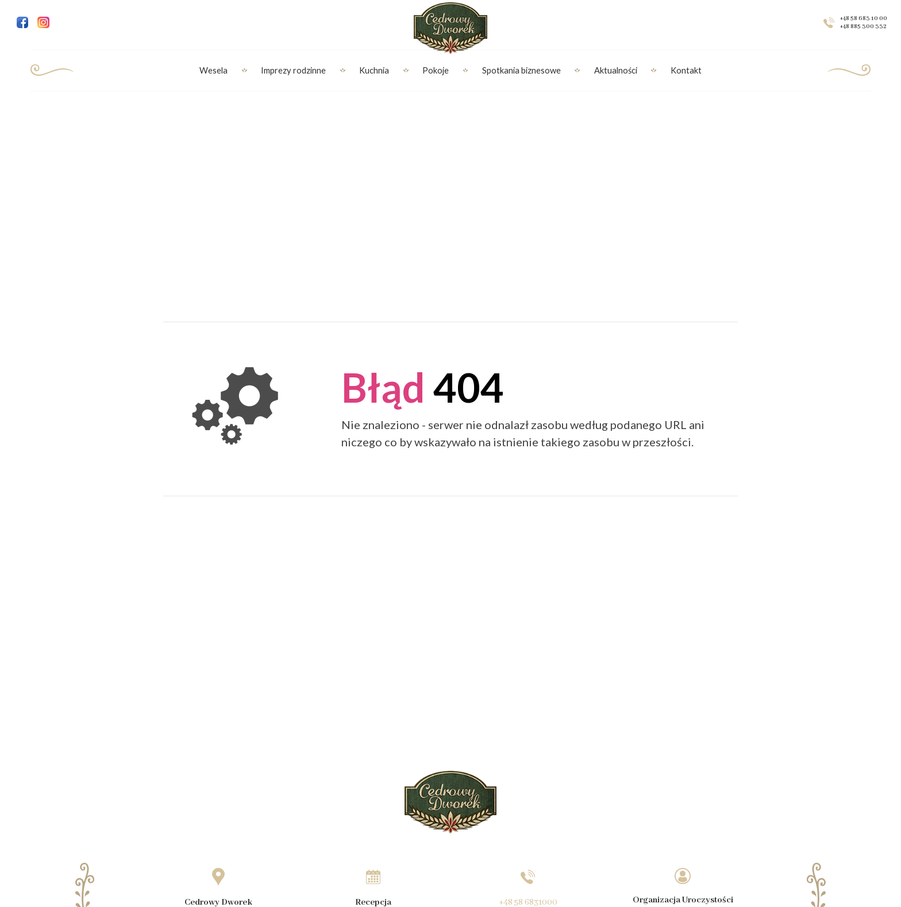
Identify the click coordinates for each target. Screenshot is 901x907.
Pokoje (435, 70)
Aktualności (615, 70)
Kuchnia (374, 70)
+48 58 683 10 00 (863, 18)
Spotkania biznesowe (521, 70)
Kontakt (686, 70)
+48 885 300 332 (863, 26)
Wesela (213, 70)
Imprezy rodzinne (293, 70)
